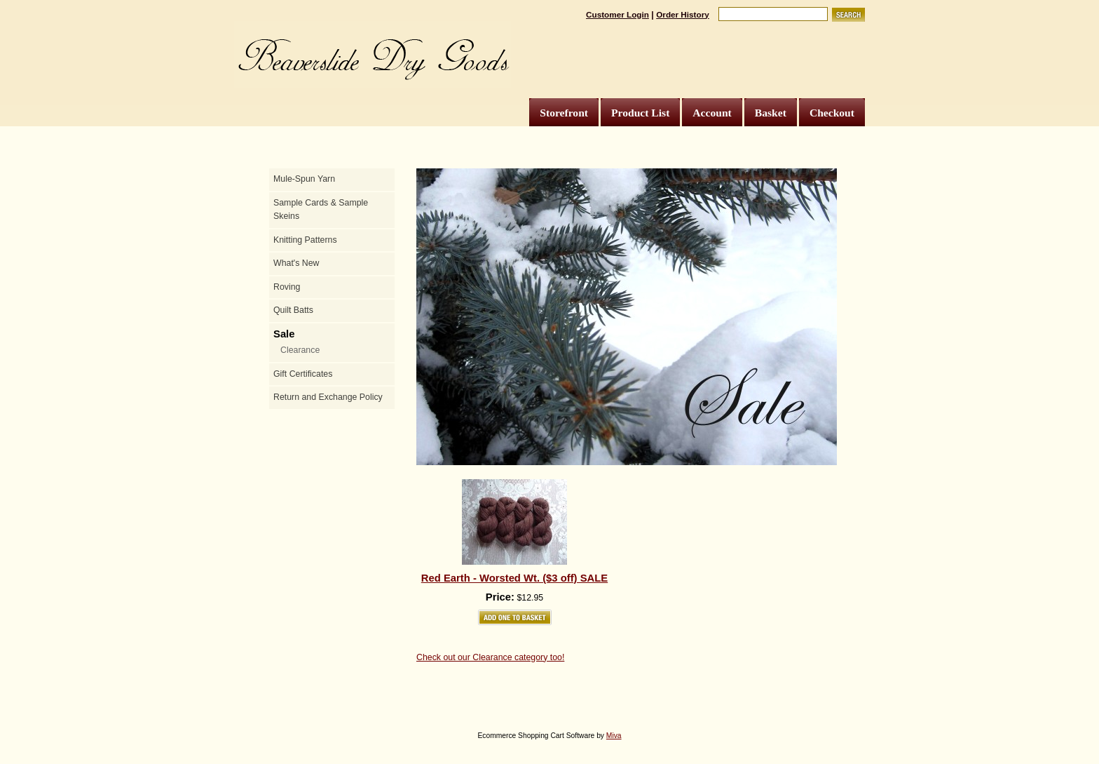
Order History (682, 14)
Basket (770, 113)
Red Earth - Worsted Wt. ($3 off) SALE (514, 578)
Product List (640, 113)
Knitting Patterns (305, 240)
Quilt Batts (293, 310)
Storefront (564, 113)
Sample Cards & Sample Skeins (320, 210)
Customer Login (617, 14)
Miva (614, 735)
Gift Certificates (302, 374)
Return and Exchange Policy (328, 397)
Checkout (832, 113)
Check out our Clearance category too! (490, 657)
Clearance (300, 350)
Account (711, 113)
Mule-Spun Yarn (304, 179)
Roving (286, 287)
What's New (296, 263)
